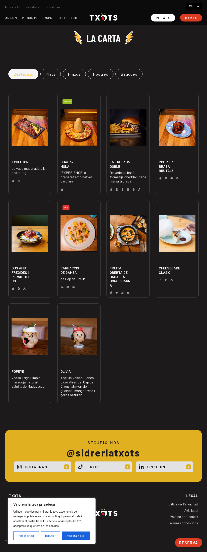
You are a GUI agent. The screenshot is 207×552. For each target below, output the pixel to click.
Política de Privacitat (182, 504)
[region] (52, 521)
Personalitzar (26, 535)
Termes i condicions (183, 523)
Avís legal (191, 510)
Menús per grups (37, 18)
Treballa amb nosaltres (42, 7)
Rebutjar (50, 535)
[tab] (23, 74)
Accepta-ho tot (76, 535)
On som (11, 18)
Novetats (12, 7)
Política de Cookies (184, 517)
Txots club (67, 18)
